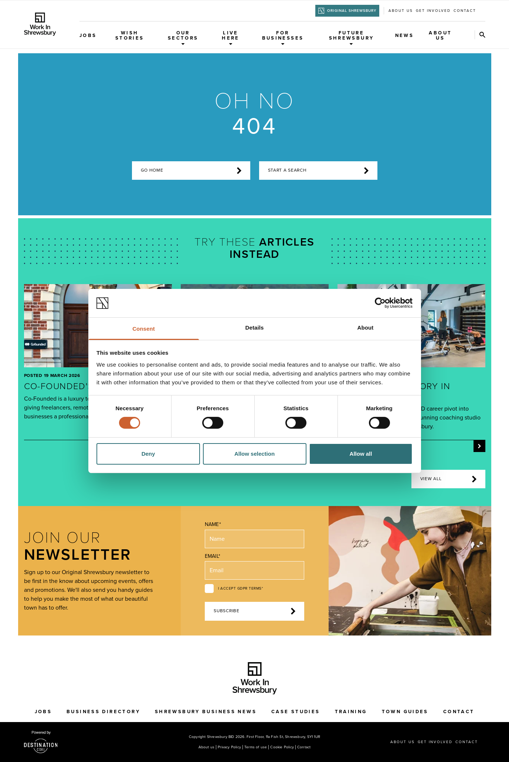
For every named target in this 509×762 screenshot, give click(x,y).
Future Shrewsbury (351, 37)
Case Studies (295, 712)
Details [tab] (254, 327)
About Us (440, 35)
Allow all (361, 454)
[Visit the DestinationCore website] (41, 742)
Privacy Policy (229, 747)
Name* (213, 524)
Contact (465, 11)
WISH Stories (129, 35)
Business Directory (103, 712)
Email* (212, 556)
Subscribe (254, 611)
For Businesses (283, 37)
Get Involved (433, 11)
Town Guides (405, 712)
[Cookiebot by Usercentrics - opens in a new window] (380, 302)
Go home (191, 170)
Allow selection (254, 454)
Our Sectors (183, 37)
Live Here (231, 37)
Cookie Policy (282, 747)
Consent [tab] (143, 329)
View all (448, 479)
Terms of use (255, 747)
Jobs (88, 35)
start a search (318, 170)
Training (351, 712)
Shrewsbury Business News (206, 712)
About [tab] (365, 327)
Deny (148, 454)
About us (400, 11)
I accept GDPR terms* (240, 588)
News (404, 35)
